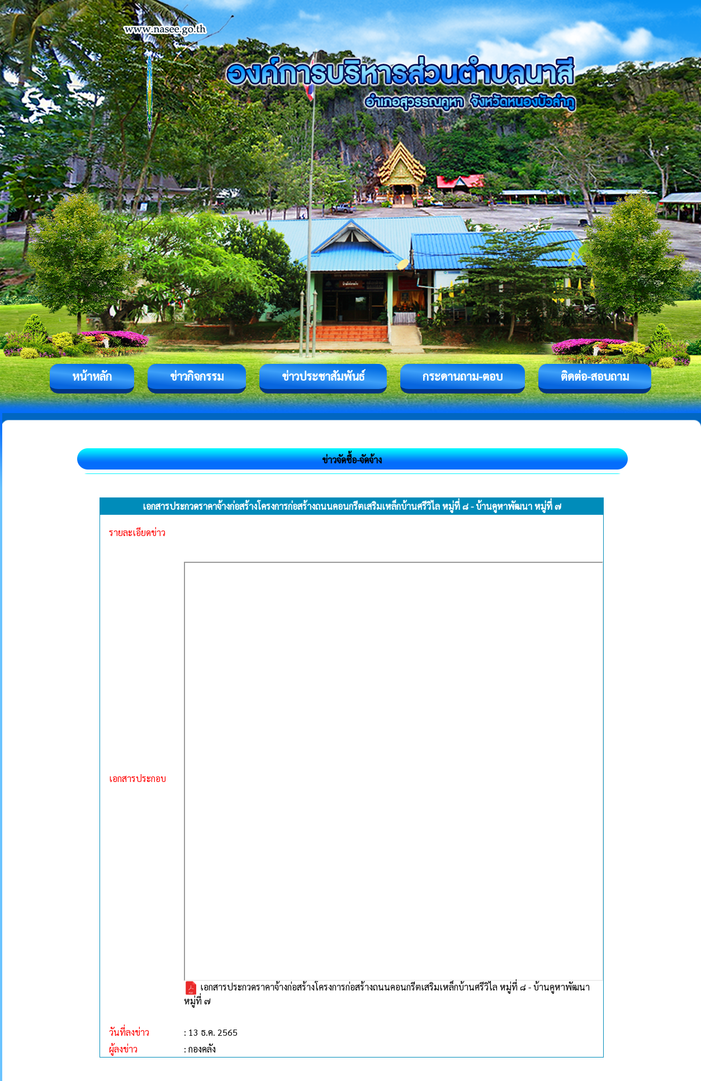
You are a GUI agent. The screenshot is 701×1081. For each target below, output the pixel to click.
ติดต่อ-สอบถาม (595, 376)
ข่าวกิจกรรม (197, 376)
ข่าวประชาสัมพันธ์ (323, 376)
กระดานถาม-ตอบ (463, 376)
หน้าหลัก (92, 376)
